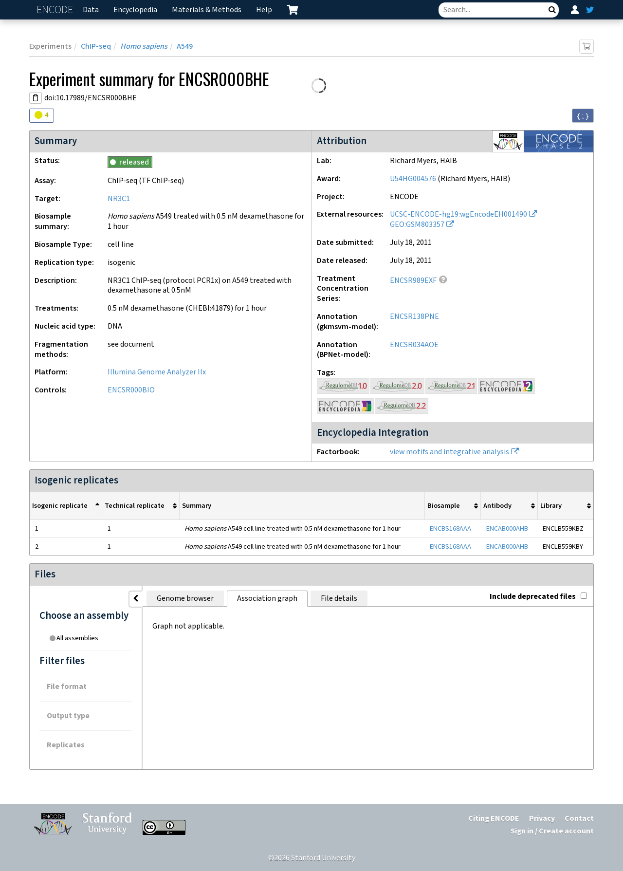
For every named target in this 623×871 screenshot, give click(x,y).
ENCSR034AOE (414, 345)
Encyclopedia (135, 10)
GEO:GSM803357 (417, 225)
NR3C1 (119, 199)
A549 (185, 46)
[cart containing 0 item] (292, 9)
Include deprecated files (538, 597)
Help (264, 10)
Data (91, 10)
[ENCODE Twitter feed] (590, 10)
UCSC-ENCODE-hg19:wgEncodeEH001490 (458, 214)
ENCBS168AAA (450, 528)
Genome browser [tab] (185, 598)
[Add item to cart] (586, 46)
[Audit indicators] (41, 116)
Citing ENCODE (493, 819)
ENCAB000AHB (507, 528)
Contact (579, 819)
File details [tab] (339, 598)
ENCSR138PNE (414, 317)
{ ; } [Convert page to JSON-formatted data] (582, 115)
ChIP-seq (96, 46)
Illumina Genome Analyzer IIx (157, 372)
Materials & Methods (206, 10)
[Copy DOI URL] (35, 98)
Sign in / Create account (552, 831)
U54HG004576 (413, 179)
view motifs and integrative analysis (449, 452)
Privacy (542, 819)
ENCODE (56, 10)
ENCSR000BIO (131, 390)
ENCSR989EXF (413, 281)
